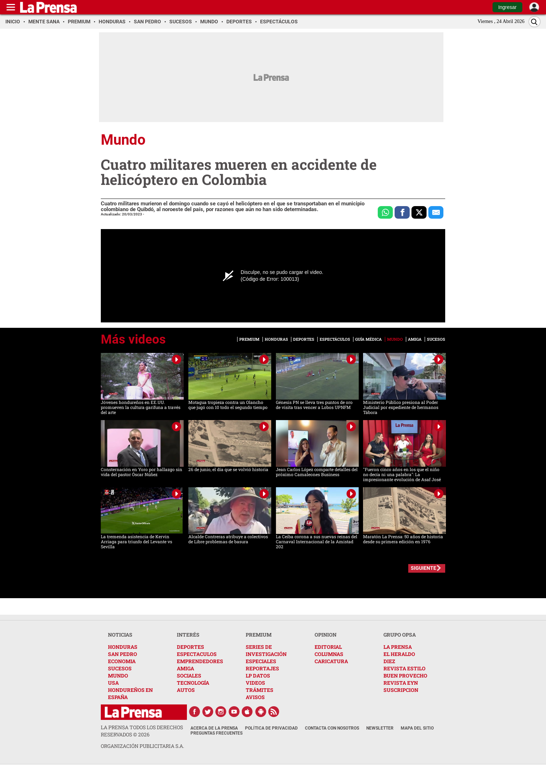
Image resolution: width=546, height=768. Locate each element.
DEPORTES (190, 646)
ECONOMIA (122, 661)
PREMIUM (259, 634)
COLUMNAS (329, 654)
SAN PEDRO (122, 654)
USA (113, 682)
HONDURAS (122, 646)
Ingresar (507, 7)
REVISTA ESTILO (404, 668)
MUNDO (118, 675)
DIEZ (389, 661)
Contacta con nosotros (332, 728)
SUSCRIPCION (400, 689)
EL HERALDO (399, 654)
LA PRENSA (397, 646)
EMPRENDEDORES (200, 661)
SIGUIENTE (423, 568)
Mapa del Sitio (417, 728)
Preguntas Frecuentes (216, 733)
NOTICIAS (120, 634)
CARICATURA (331, 661)
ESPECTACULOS (197, 654)
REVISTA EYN (400, 682)
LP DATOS (258, 675)
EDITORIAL (328, 646)
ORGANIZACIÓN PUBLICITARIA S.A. (142, 746)
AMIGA (185, 668)
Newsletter (380, 728)
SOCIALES (189, 675)
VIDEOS (255, 682)
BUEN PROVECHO (405, 675)
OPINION (325, 634)
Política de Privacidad (271, 728)
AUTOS (186, 689)
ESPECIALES (261, 661)
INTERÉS (188, 634)
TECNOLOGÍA (193, 682)
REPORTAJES (262, 668)
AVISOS (255, 697)
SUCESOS (120, 668)
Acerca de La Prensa (214, 728)
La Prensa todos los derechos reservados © (142, 731)
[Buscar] (534, 21)
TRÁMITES (259, 689)
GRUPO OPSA (399, 634)
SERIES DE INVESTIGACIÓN (266, 650)
